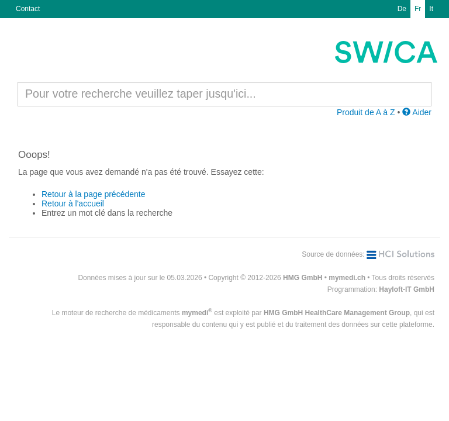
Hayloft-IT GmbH (406, 289)
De (402, 9)
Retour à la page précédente (93, 194)
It (431, 9)
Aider (416, 112)
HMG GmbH (302, 278)
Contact (28, 9)
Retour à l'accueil (73, 203)
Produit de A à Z (366, 112)
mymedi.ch (347, 278)
